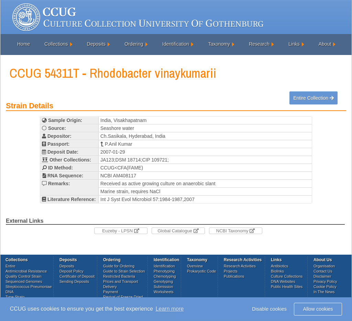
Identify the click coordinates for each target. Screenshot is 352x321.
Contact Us (323, 271)
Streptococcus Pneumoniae (29, 287)
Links (294, 44)
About (325, 44)
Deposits (96, 44)
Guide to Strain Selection (124, 271)
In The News (324, 292)
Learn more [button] (170, 309)
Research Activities (240, 266)
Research (259, 44)
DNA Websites (283, 281)
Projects (231, 271)
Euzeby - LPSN (120, 230)
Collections (56, 44)
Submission (163, 287)
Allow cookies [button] (318, 309)
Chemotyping (165, 276)
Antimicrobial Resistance (26, 271)
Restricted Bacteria (119, 276)
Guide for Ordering (118, 266)
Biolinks (277, 271)
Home (23, 44)
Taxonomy (219, 44)
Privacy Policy (325, 281)
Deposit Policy (71, 271)
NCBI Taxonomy (235, 230)
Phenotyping (164, 271)
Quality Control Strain (24, 276)
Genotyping (163, 281)
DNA (9, 292)
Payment (110, 292)
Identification (175, 44)
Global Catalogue (177, 230)
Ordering (133, 44)
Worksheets (164, 292)
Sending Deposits (74, 281)
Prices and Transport (120, 281)
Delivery (110, 287)
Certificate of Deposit (77, 276)
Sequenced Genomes (24, 281)
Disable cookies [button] (269, 309)
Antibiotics (279, 266)
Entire (10, 266)
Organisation (324, 266)
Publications (234, 276)
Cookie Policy (325, 287)
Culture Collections (286, 276)
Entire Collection (313, 98)
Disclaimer (322, 276)
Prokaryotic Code (201, 271)
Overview (195, 266)
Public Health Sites (286, 287)
